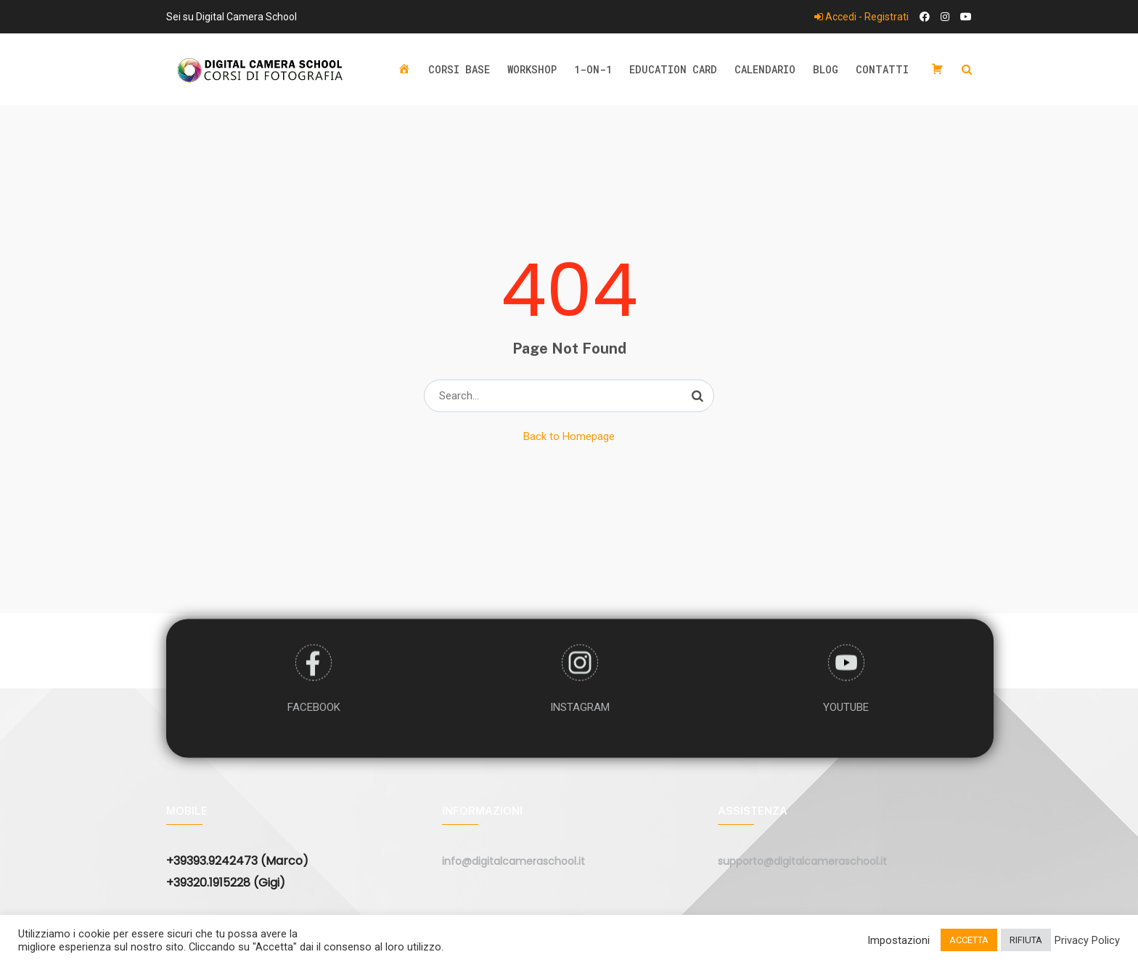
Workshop (532, 69)
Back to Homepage (569, 436)
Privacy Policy (1087, 940)
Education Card (673, 69)
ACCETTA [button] (968, 940)
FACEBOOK (313, 706)
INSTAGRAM (580, 706)
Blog (825, 69)
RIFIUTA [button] (1026, 940)
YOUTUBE (846, 706)
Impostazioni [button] (898, 940)
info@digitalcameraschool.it (513, 861)
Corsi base (459, 69)
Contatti (882, 69)
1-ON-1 (593, 69)
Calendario (764, 69)
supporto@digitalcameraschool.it (802, 861)
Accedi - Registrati (861, 17)
